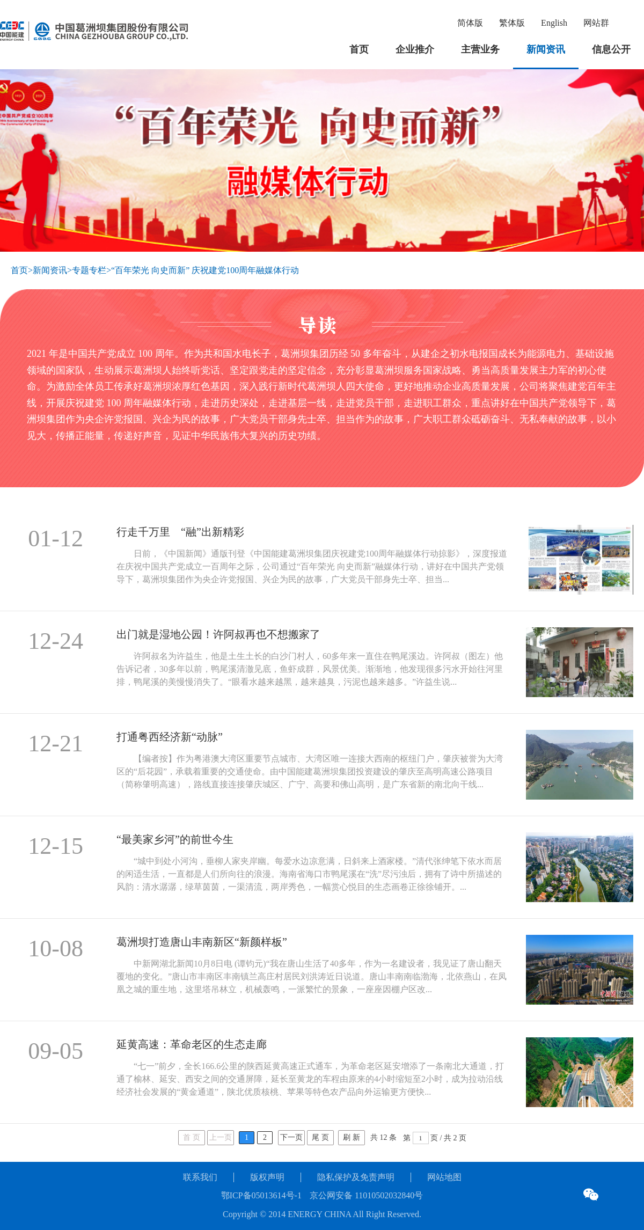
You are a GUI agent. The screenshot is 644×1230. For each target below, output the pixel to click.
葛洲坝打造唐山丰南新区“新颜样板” (201, 942)
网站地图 (444, 1177)
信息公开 (611, 49)
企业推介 (415, 49)
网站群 (596, 22)
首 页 (191, 1137)
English (554, 22)
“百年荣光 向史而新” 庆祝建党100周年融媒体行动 (205, 270)
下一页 (291, 1137)
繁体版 (512, 22)
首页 (359, 49)
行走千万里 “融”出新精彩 (180, 532)
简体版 (470, 22)
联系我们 (200, 1177)
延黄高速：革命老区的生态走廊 (191, 1044)
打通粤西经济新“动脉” (169, 737)
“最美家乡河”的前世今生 (174, 839)
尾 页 (320, 1137)
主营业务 (480, 49)
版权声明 (267, 1177)
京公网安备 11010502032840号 (366, 1195)
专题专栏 (89, 270)
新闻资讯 (545, 49)
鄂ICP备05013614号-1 (261, 1195)
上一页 (220, 1137)
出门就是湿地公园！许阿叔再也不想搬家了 (218, 634)
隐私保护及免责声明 (355, 1177)
